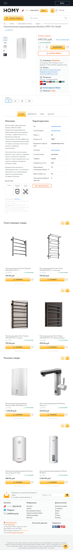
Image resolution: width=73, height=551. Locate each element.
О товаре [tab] (18, 114)
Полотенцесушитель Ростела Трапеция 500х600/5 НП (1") (18, 269)
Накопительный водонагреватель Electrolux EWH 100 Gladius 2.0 (16, 405)
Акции (57, 514)
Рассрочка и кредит (61, 507)
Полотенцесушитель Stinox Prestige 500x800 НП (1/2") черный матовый (52, 337)
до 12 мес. (42, 79)
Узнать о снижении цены (62, 39)
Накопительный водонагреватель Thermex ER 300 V (51, 472)
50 (16, 101)
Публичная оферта (32, 516)
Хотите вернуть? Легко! (51, 88)
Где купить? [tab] (54, 114)
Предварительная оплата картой (48, 72)
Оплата (29, 509)
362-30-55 (31, 10)
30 (8, 101)
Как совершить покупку (34, 511)
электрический (55, 131)
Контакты (58, 518)
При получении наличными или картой (50, 70)
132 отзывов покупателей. (16, 533)
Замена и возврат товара (34, 514)
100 (30, 101)
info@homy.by (13, 514)
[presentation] (63, 223)
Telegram (10, 510)
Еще (43, 10)
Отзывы (57, 516)
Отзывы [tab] (43, 114)
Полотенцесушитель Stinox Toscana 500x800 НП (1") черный (17, 337)
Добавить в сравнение (44, 36)
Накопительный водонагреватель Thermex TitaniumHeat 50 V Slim (16, 472)
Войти (62, 3)
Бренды (57, 511)
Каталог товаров (14, 18)
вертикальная (55, 150)
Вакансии (29, 518)
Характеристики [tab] (31, 114)
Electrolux (17, 199)
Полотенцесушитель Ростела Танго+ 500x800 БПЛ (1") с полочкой (52, 269)
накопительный (56, 126)
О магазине (58, 509)
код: (9, 30)
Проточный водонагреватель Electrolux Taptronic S (53, 405)
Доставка (29, 507)
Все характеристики (42, 186)
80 (23, 101)
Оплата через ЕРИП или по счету (49, 74)
